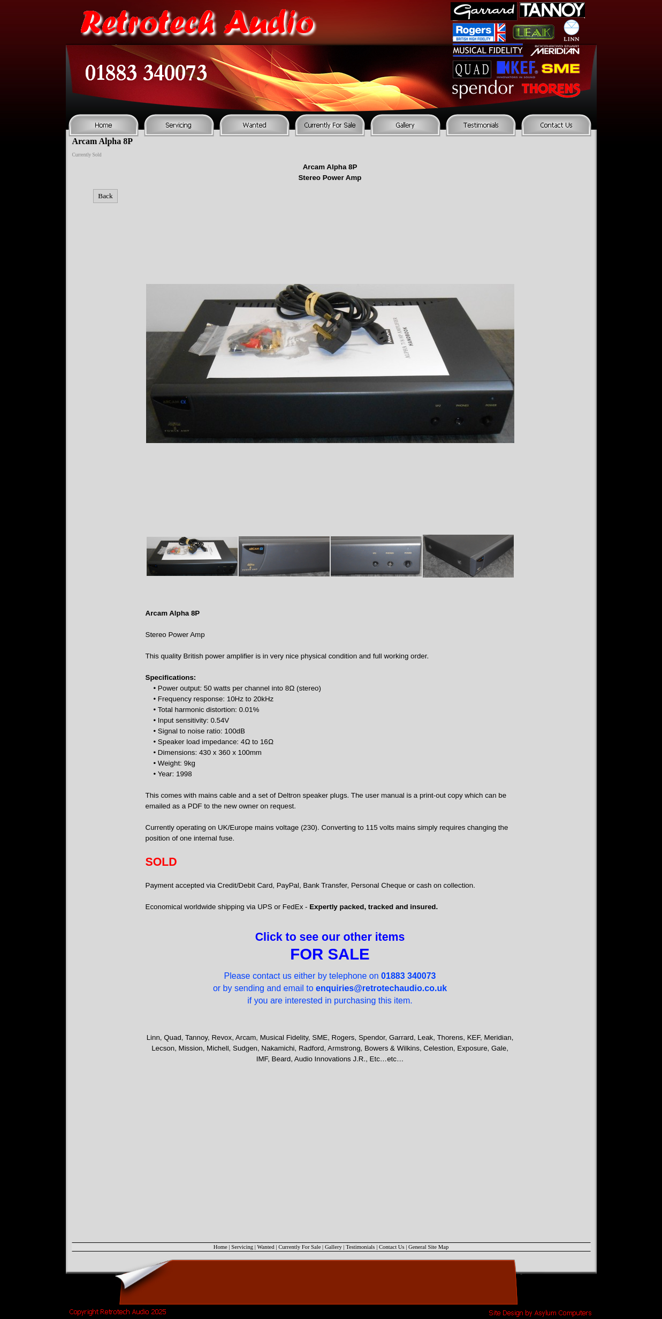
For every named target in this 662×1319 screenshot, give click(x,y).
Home (220, 1247)
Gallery (333, 1247)
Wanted (265, 1247)
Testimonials (360, 1247)
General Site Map (428, 1247)
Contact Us (392, 1247)
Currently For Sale (299, 1247)
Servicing (242, 1247)
